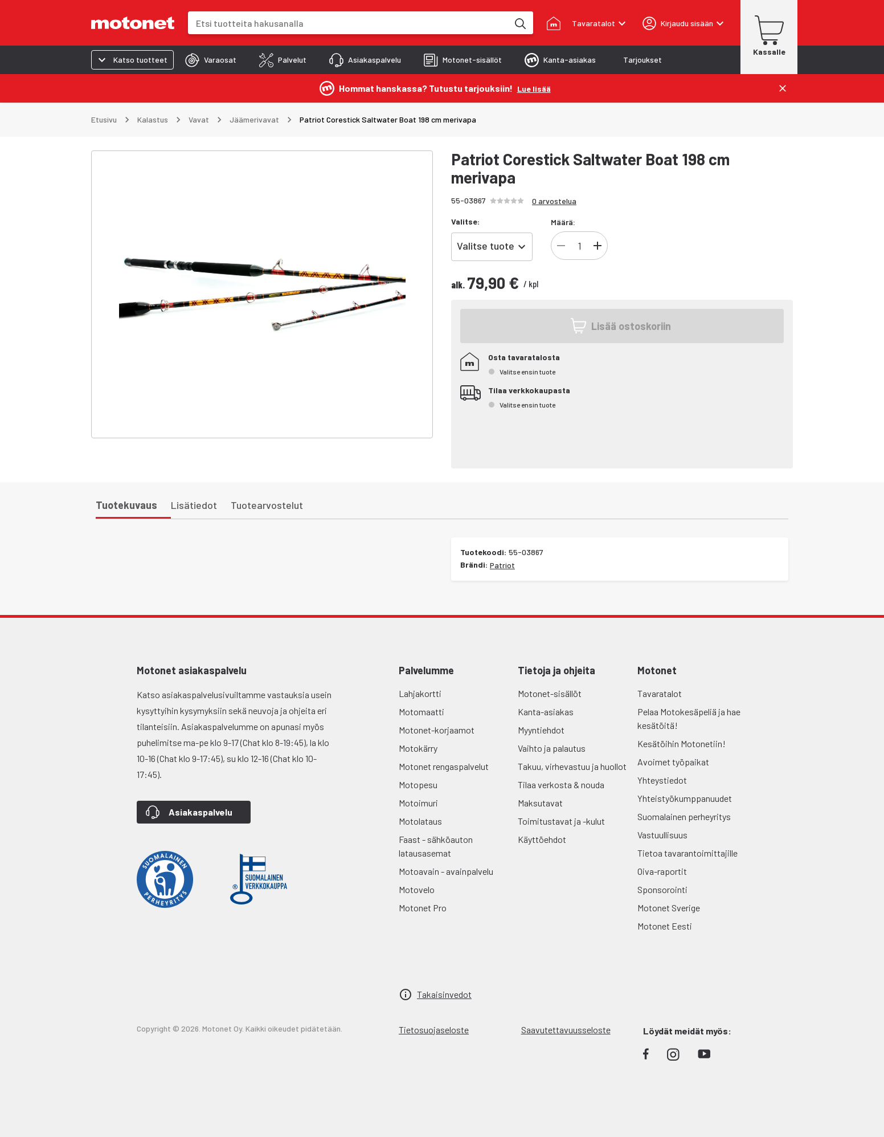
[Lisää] (597, 245)
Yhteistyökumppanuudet (684, 798)
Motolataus (420, 821)
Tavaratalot (659, 693)
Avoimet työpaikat (673, 761)
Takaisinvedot (444, 994)
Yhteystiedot (662, 780)
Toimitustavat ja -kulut (561, 821)
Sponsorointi (662, 889)
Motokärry (418, 748)
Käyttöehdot (542, 839)
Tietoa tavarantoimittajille (687, 852)
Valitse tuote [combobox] (485, 245)
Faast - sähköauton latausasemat (436, 846)
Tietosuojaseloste (434, 1029)
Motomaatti (421, 711)
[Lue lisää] (534, 88)
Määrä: (563, 222)
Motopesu (418, 784)
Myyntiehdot (541, 729)
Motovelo (417, 889)
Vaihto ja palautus (552, 748)
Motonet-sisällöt (550, 693)
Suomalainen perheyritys (684, 816)
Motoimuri (418, 802)
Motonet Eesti (664, 925)
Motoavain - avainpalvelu (446, 871)
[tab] (211, 60)
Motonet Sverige (668, 907)
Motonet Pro (423, 907)
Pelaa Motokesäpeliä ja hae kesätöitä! (688, 718)
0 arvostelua (554, 201)
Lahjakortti (420, 693)
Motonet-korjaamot (436, 729)
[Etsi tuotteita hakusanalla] (519, 22)
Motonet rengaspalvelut (444, 766)
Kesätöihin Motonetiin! (681, 743)
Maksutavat (540, 802)
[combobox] (348, 23)
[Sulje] (782, 88)
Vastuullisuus (662, 834)
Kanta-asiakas (546, 711)
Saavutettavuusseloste (566, 1029)
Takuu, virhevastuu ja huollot (572, 766)
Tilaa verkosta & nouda (561, 784)
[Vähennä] (561, 245)
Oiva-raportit (662, 871)
